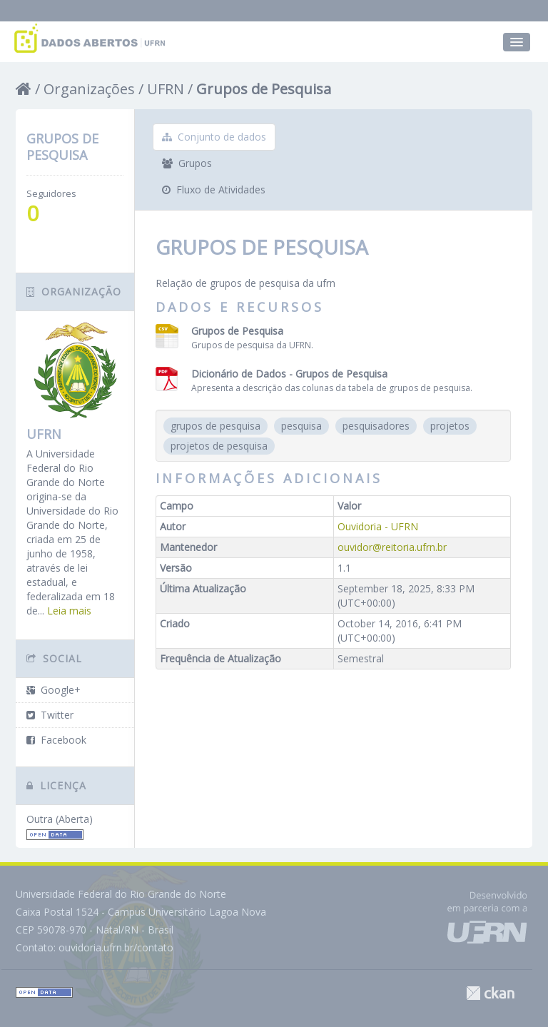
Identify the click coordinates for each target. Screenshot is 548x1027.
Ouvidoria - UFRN (378, 526)
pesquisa (301, 425)
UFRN (165, 88)
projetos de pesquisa (219, 445)
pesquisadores (376, 425)
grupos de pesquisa (215, 425)
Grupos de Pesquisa (263, 88)
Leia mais (69, 610)
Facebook (56, 740)
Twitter (49, 715)
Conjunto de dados (214, 136)
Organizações (89, 88)
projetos (450, 425)
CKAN (490, 993)
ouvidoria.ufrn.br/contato (116, 947)
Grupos (187, 163)
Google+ (53, 690)
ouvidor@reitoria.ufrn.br (392, 547)
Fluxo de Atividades (213, 189)
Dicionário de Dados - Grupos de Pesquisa (289, 373)
